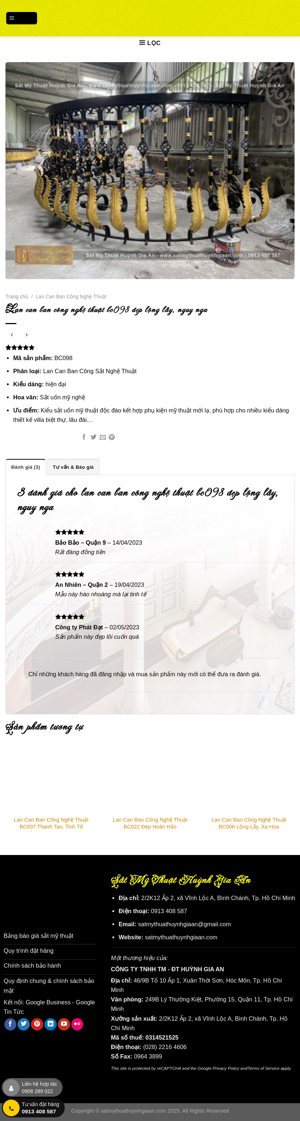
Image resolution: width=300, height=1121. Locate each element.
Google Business (48, 1001)
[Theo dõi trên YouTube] (64, 1023)
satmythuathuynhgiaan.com (181, 937)
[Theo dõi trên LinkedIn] (50, 1023)
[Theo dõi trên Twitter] (23, 1023)
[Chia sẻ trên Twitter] (94, 437)
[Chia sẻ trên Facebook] (84, 437)
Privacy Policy (226, 1068)
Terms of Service (264, 1068)
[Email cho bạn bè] (103, 437)
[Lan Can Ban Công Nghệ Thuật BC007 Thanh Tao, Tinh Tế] (51, 779)
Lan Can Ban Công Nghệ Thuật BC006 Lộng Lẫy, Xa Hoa (249, 823)
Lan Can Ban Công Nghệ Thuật (71, 296)
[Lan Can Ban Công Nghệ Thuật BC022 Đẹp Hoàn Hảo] (150, 779)
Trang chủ (16, 296)
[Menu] (21, 18)
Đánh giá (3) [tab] (25, 466)
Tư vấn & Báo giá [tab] (72, 466)
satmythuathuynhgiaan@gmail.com (184, 924)
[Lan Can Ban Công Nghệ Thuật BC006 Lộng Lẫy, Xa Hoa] (249, 779)
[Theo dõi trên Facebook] (10, 1023)
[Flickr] (77, 1023)
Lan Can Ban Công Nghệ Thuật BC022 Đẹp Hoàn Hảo (150, 823)
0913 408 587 (169, 911)
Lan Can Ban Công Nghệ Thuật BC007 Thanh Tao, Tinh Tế (51, 823)
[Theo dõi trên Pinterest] (37, 1023)
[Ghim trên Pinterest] (112, 437)
